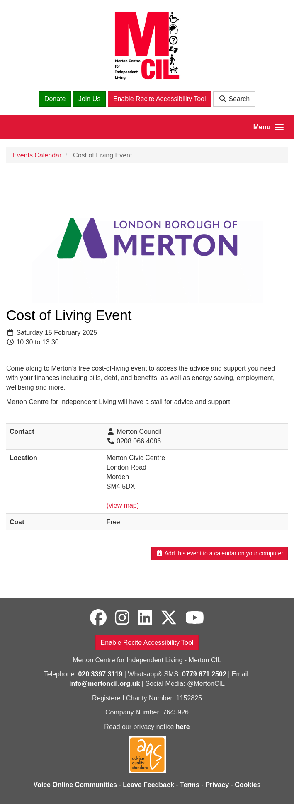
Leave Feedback (148, 784)
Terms (189, 784)
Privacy (217, 784)
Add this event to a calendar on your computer (219, 553)
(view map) (123, 505)
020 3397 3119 (100, 674)
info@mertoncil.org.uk (104, 683)
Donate (55, 98)
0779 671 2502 (204, 674)
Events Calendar (36, 155)
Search (234, 98)
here (183, 726)
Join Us (89, 98)
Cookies (247, 784)
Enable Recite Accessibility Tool (159, 98)
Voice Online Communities (75, 784)
